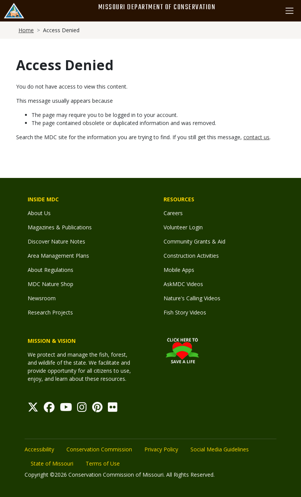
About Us (39, 213)
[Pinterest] (97, 409)
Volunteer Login (183, 227)
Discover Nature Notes (56, 241)
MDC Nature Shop (50, 284)
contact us (256, 137)
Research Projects (50, 312)
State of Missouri (52, 463)
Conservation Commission (99, 449)
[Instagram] (82, 409)
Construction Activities (191, 255)
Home (26, 30)
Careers (173, 213)
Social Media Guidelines (219, 449)
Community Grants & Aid (194, 241)
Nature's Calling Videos (192, 298)
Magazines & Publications (60, 227)
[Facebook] (49, 409)
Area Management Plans (58, 255)
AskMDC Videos (183, 284)
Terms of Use (103, 463)
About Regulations (50, 269)
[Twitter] (33, 409)
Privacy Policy (161, 449)
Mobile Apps (179, 269)
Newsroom (42, 298)
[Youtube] (66, 409)
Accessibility (39, 449)
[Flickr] (112, 409)
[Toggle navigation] (289, 11)
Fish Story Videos (185, 312)
